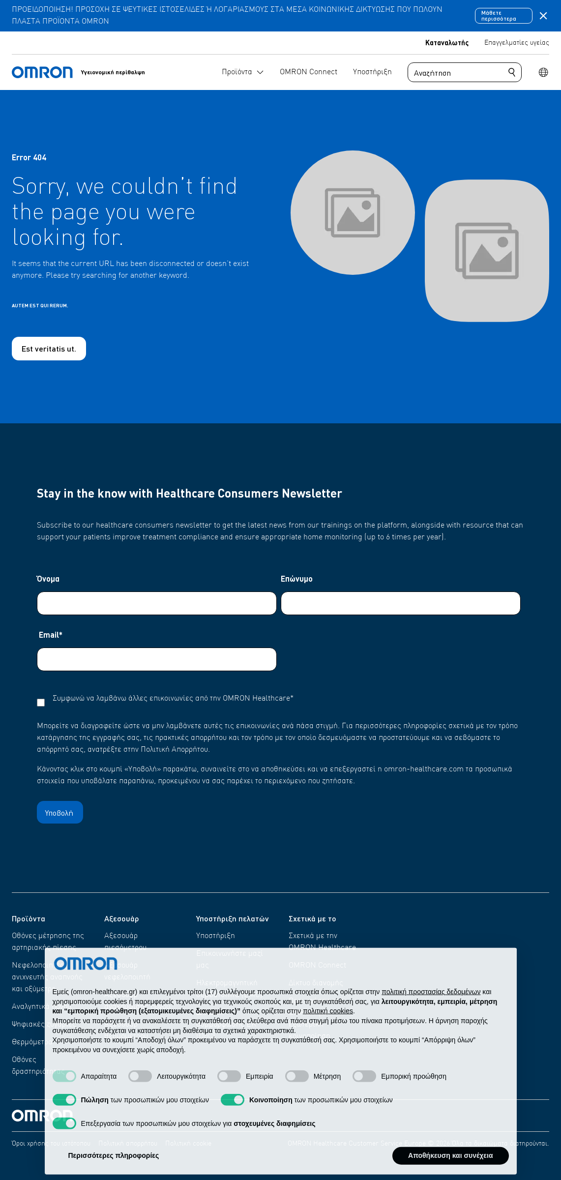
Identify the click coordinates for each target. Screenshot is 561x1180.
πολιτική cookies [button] (328, 1031)
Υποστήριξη (215, 936)
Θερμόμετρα (32, 1042)
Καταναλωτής (447, 42)
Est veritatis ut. (49, 348)
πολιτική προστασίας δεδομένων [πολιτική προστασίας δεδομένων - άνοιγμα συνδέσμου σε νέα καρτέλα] (431, 1012)
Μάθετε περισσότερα (498, 15)
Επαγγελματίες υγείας (516, 42)
